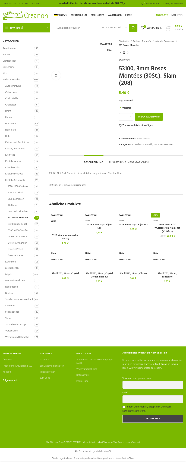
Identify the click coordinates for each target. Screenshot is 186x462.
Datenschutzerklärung (155, 364)
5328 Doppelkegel (17, 224)
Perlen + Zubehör (12, 80)
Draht (8, 111)
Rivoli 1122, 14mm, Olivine (133, 273)
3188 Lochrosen (16, 199)
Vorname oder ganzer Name (137, 378)
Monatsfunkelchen (15, 281)
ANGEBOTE (162, 15)
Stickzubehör (12, 312)
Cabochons (11, 92)
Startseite (124, 41)
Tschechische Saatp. (15, 325)
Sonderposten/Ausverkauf (19, 299)
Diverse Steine (15, 255)
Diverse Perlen (15, 249)
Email (125, 393)
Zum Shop (44, 378)
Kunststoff (10, 262)
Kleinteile (10, 155)
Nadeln (9, 293)
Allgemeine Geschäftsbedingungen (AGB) (94, 361)
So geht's (44, 360)
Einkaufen (45, 354)
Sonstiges (10, 306)
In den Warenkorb (149, 117)
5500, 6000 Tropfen (18, 230)
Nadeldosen (11, 287)
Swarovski (124, 60)
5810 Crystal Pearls (17, 237)
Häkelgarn (10, 130)
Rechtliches (83, 354)
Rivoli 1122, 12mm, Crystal (65, 273)
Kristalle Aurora (13, 161)
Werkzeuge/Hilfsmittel (17, 337)
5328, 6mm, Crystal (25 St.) (133, 225)
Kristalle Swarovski (15, 180)
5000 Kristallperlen (18, 212)
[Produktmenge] (126, 117)
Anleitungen (9, 48)
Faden (8, 117)
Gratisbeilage (10, 61)
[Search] (95, 28)
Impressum (82, 381)
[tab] (93, 160)
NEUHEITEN (177, 15)
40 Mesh (12, 205)
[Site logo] (25, 15)
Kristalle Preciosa (14, 174)
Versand (128, 101)
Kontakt (7, 372)
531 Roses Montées (18, 218)
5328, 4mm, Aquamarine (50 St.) (65, 237)
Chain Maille (11, 98)
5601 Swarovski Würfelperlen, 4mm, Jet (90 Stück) (167, 228)
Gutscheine (8, 67)
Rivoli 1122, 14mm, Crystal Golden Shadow (99, 275)
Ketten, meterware (15, 149)
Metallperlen (12, 268)
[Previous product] (120, 53)
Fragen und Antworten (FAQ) (18, 366)
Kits (5, 73)
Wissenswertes (12, 354)
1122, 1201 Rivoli (16, 193)
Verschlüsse (11, 331)
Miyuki (8, 274)
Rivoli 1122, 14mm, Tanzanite (167, 275)
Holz (7, 136)
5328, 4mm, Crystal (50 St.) (99, 226)
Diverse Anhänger (17, 243)
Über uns (7, 360)
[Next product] (128, 53)
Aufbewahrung (13, 86)
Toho (8, 318)
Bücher (6, 55)
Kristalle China (12, 168)
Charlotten (11, 105)
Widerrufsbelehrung (86, 369)
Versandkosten (47, 372)
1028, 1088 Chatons (18, 186)
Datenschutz (83, 375)
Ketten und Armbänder (17, 142)
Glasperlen (10, 124)
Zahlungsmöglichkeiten (51, 366)
